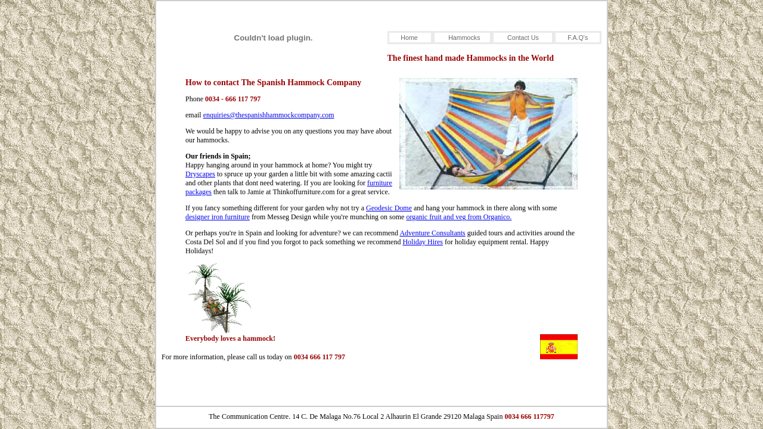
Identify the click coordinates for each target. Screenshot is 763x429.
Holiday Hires (422, 242)
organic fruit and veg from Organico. (458, 217)
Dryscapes (200, 174)
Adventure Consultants (432, 233)
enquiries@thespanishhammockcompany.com (268, 115)
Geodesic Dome (389, 208)
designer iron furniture (217, 217)
